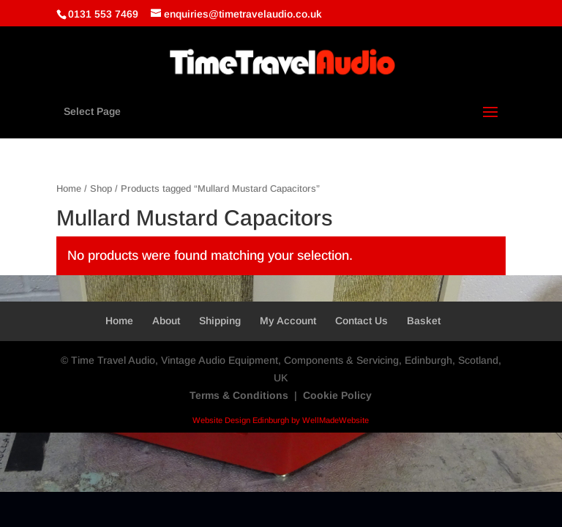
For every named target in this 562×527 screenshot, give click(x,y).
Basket (424, 320)
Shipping (220, 320)
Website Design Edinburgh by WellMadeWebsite (280, 420)
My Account (288, 320)
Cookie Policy (337, 395)
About (166, 320)
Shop (101, 188)
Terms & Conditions (239, 395)
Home (68, 188)
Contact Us (361, 320)
